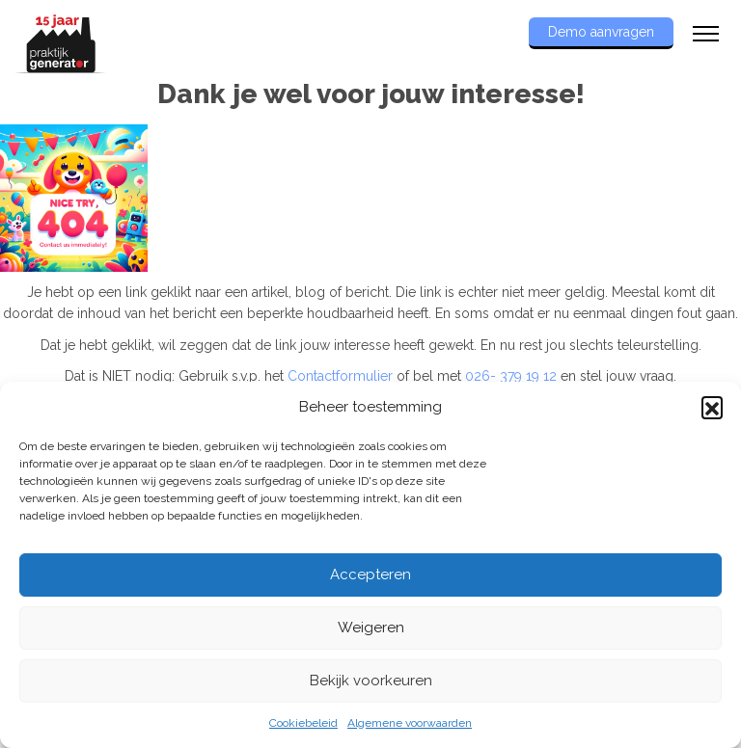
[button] (712, 406)
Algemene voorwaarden (409, 723)
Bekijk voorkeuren (371, 680)
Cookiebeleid (303, 723)
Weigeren (371, 627)
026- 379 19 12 (511, 376)
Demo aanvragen (601, 32)
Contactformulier (340, 376)
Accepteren (370, 574)
